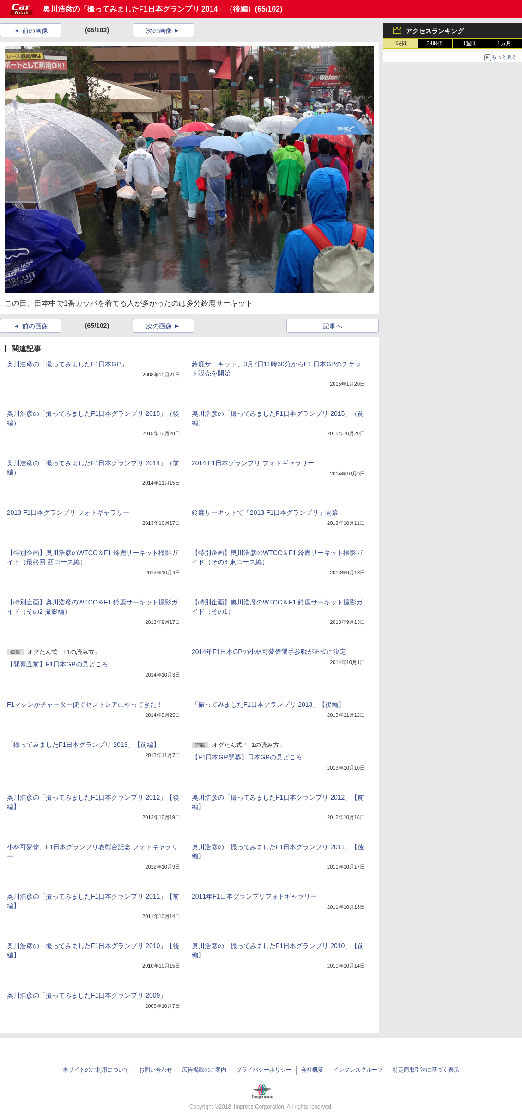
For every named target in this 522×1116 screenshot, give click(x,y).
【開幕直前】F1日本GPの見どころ (57, 664)
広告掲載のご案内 (204, 1070)
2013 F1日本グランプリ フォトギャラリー (68, 512)
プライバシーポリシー (263, 1070)
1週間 (470, 43)
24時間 (434, 43)
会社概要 (312, 1070)
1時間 (401, 43)
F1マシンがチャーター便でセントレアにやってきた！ (85, 704)
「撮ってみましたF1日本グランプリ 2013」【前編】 (83, 744)
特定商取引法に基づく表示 (426, 1070)
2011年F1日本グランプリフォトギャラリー (254, 896)
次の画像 (159, 30)
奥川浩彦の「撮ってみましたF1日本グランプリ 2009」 (86, 995)
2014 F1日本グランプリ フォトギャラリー (253, 463)
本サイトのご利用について (96, 1070)
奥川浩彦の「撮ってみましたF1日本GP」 (67, 364)
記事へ (332, 326)
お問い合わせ (155, 1070)
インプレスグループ (358, 1070)
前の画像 (35, 30)
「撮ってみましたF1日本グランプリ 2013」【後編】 (268, 704)
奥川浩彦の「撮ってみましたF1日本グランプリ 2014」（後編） (149, 9)
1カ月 (505, 43)
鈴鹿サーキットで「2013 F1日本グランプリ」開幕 (265, 512)
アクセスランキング (435, 31)
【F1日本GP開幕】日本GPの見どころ (247, 757)
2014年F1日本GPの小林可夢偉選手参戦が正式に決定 (269, 651)
